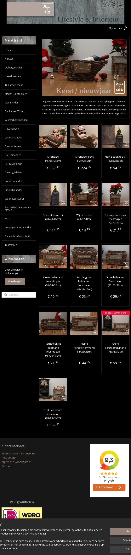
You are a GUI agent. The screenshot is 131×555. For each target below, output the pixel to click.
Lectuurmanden (13, 137)
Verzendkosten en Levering (18, 453)
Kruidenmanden (13, 181)
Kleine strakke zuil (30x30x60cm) (115, 158)
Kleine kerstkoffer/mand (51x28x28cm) (84, 347)
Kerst (7, 218)
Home (8, 50)
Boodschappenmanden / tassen (18, 209)
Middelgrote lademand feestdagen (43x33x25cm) (84, 283)
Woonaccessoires (14, 198)
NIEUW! (9, 59)
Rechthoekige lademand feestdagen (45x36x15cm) (53, 349)
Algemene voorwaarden (16, 462)
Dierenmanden (13, 155)
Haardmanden (13, 76)
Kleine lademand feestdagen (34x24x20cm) (53, 281)
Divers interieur (13, 146)
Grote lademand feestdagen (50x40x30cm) (115, 281)
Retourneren (9, 457)
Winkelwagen (15, 281)
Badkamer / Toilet (14, 111)
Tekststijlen (11, 245)
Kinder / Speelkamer (16, 94)
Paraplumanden (13, 163)
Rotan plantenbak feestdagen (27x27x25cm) (115, 219)
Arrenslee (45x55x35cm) (53, 158)
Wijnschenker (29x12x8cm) (84, 217)
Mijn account (118, 28)
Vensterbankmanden (16, 120)
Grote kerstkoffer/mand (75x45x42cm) (115, 347)
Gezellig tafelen (13, 172)
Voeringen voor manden (18, 227)
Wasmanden (12, 102)
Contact (6, 466)
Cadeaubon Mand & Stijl (18, 236)
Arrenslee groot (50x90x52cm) (84, 158)
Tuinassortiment (14, 85)
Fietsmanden (12, 128)
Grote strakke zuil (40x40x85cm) (53, 217)
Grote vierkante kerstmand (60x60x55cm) (53, 414)
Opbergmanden (14, 67)
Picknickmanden (13, 190)
